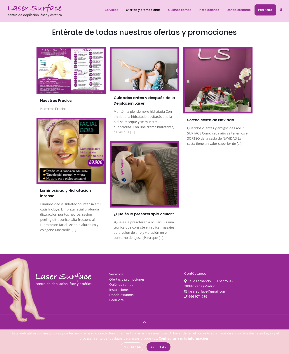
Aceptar (158, 347)
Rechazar (132, 347)
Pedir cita (116, 300)
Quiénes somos (121, 284)
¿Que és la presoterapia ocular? (144, 214)
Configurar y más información (183, 338)
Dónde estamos (121, 295)
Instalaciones (119, 289)
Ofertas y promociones (126, 279)
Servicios (116, 274)
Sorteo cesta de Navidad (210, 119)
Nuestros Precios (56, 100)
